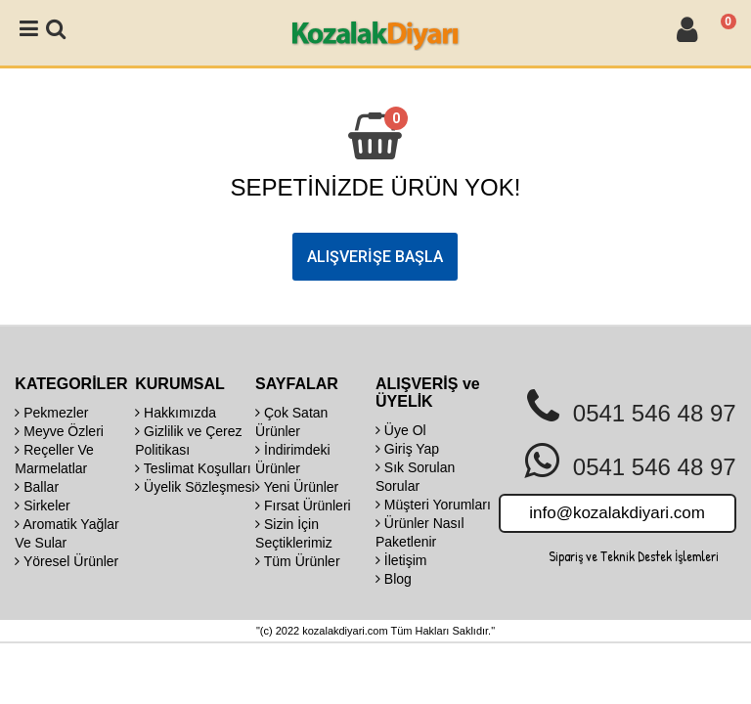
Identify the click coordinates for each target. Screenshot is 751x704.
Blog (394, 579)
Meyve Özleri (59, 431)
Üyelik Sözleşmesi (194, 487)
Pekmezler (51, 412)
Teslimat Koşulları (192, 468)
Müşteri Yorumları (433, 504)
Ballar (37, 487)
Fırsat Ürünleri (303, 505)
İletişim (401, 560)
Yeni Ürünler (296, 487)
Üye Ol (401, 430)
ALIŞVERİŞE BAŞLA (375, 256)
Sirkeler (42, 505)
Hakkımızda (175, 412)
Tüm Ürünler (297, 561)
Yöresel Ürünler (66, 561)
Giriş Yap (407, 449)
